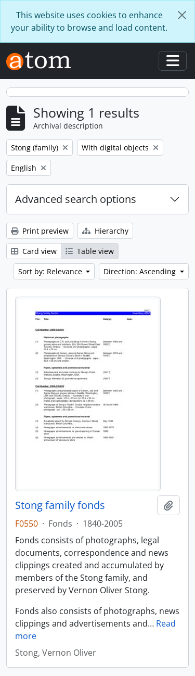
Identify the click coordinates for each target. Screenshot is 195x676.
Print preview (40, 231)
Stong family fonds (60, 505)
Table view (90, 251)
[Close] (182, 15)
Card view (34, 251)
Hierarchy (105, 231)
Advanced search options (75, 199)
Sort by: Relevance (51, 271)
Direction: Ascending (140, 271)
